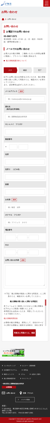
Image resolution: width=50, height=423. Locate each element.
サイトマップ (26, 378)
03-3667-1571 (10, 36)
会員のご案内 (36, 374)
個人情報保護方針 (10, 378)
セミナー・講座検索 (28, 365)
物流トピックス (9, 374)
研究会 (26, 370)
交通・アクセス (28, 393)
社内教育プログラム (10, 370)
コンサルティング (10, 365)
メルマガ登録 (25, 399)
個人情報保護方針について (16, 61)
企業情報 (9, 387)
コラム (23, 374)
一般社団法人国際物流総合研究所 (13, 383)
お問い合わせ (10, 393)
